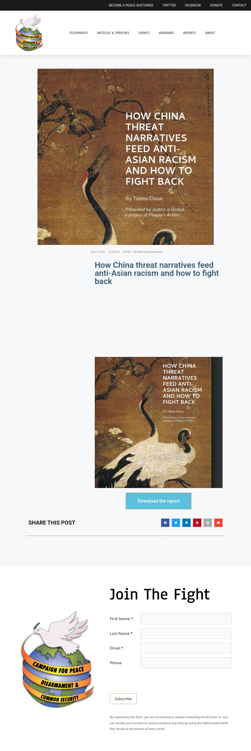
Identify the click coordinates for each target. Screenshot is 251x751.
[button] (165, 523)
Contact (239, 5)
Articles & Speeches (113, 33)
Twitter (169, 5)
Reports (189, 33)
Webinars (166, 33)
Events (144, 33)
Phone (116, 662)
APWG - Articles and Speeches (143, 251)
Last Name (121, 633)
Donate (216, 5)
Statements (78, 33)
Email (116, 648)
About (210, 33)
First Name (121, 618)
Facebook (193, 5)
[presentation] (145, 681)
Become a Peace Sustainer (131, 5)
